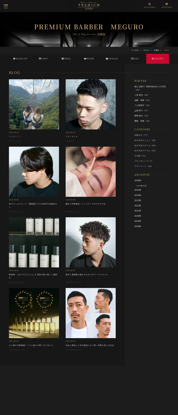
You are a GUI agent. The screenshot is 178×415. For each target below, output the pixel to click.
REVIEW (89, 58)
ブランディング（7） (144, 161)
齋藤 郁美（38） (142, 120)
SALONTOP (20, 58)
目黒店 (156, 50)
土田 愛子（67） (141, 110)
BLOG (135, 58)
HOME (136, 50)
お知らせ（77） (141, 135)
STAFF (43, 58)
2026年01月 (142, 185)
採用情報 (91, 387)
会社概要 (102, 387)
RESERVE (157, 58)
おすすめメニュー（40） (145, 140)
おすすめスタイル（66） (145, 145)
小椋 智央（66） (141, 94)
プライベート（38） (143, 166)
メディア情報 (78, 387)
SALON (146, 50)
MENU (66, 58)
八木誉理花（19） (142, 105)
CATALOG (112, 58)
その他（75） (140, 155)
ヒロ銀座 (89, 399)
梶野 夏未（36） (141, 115)
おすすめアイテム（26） (145, 150)
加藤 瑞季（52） (142, 100)
